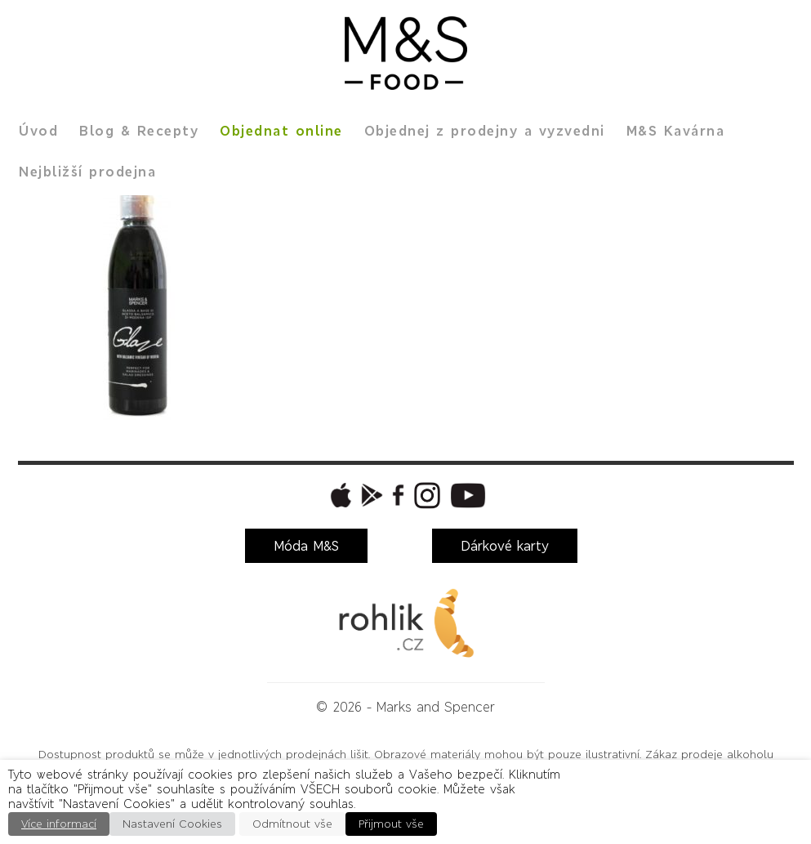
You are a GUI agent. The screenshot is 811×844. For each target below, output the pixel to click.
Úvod (38, 131)
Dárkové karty (505, 546)
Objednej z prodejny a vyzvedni (484, 131)
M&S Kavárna (675, 131)
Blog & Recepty (138, 131)
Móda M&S (306, 546)
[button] (339, 495)
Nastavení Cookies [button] (172, 824)
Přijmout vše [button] (391, 824)
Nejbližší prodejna (87, 172)
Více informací (58, 824)
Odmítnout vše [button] (292, 824)
